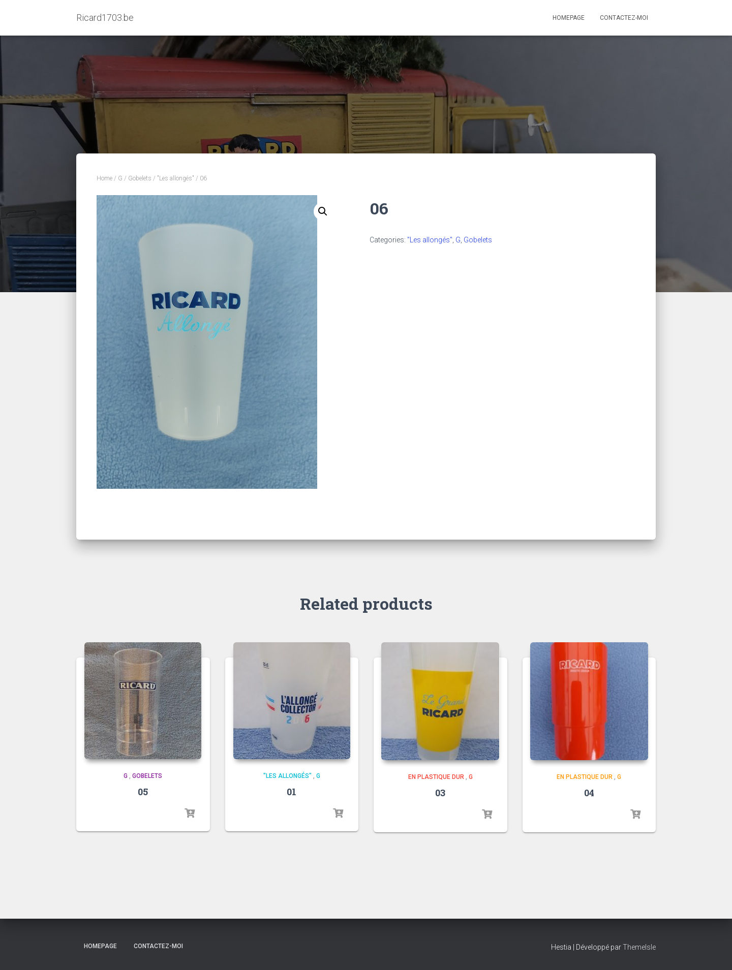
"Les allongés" (175, 178)
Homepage (569, 17)
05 (143, 792)
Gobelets (139, 178)
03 (440, 793)
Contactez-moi (624, 17)
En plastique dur (436, 777)
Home (104, 178)
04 (589, 793)
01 (291, 792)
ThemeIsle (639, 948)
